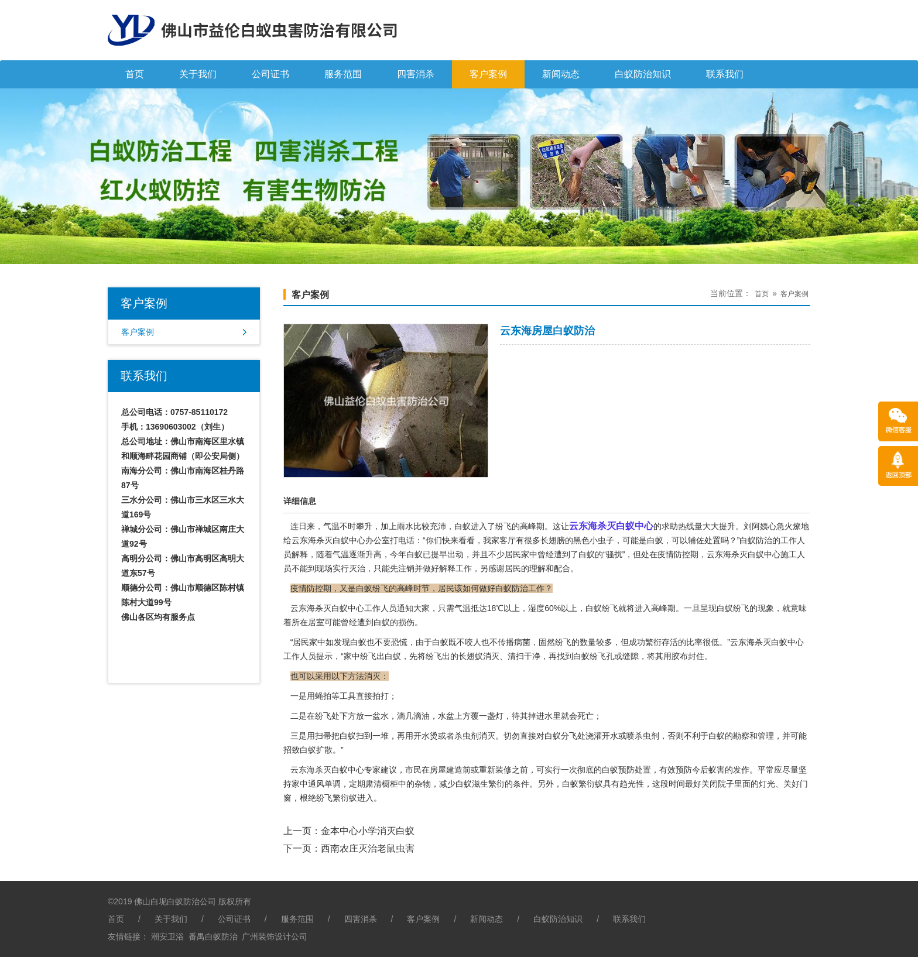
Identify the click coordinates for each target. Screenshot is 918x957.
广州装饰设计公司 (274, 936)
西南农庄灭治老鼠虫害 (368, 848)
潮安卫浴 (167, 936)
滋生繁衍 (488, 783)
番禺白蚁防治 (213, 936)
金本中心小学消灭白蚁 (368, 831)
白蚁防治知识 (643, 74)
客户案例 (488, 74)
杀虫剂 (466, 735)
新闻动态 (561, 74)
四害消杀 (415, 74)
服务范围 (343, 74)
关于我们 (198, 74)
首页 (134, 74)
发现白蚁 (350, 642)
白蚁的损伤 (394, 622)
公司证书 (270, 74)
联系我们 (725, 74)
